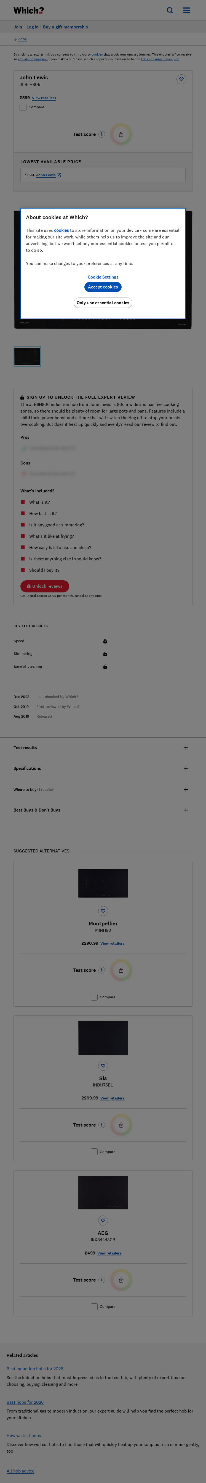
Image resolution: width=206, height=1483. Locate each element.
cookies (61, 230)
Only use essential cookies (103, 303)
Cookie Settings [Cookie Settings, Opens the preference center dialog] (103, 277)
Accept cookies (103, 287)
